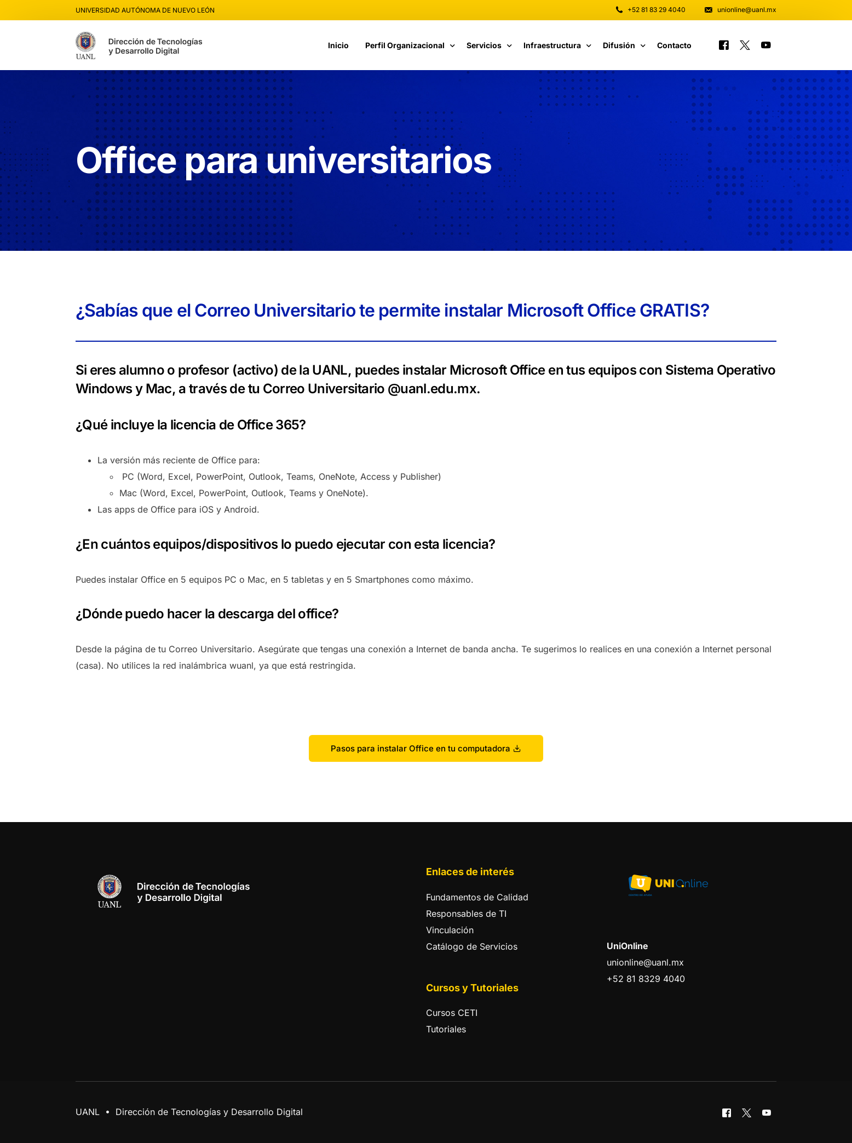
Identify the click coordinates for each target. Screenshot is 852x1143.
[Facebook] (723, 44)
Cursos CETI (451, 1012)
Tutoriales (446, 1029)
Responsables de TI (466, 913)
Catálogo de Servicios (471, 946)
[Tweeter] (745, 44)
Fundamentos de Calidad (477, 897)
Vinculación (450, 929)
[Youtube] (766, 44)
